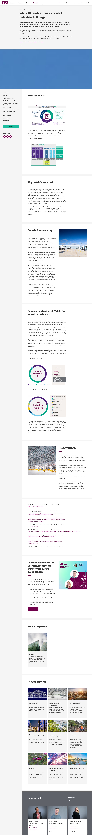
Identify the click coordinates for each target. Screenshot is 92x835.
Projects (28, 3)
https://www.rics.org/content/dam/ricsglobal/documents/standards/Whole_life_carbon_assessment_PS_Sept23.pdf (54, 531)
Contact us (11, 126)
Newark (51, 832)
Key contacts (6, 120)
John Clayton (33, 42)
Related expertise (7, 115)
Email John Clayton (53, 828)
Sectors (21, 3)
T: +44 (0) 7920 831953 (33, 827)
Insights (35, 3)
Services (13, 3)
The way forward (7, 107)
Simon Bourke (40, 42)
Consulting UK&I (31, 9)
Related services (7, 118)
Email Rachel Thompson (74, 828)
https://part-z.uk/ (35, 526)
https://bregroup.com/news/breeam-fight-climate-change (41, 536)
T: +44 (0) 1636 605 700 (53, 826)
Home (21, 9)
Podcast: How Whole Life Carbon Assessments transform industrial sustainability (11, 111)
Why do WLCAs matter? (8, 98)
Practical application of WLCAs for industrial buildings (10, 104)
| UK (54, 832)
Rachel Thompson (24, 42)
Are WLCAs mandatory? (9, 100)
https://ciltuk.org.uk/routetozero (35, 506)
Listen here (33, 609)
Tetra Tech (81, 2)
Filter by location (71, 797)
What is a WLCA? (7, 95)
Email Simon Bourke (33, 829)
